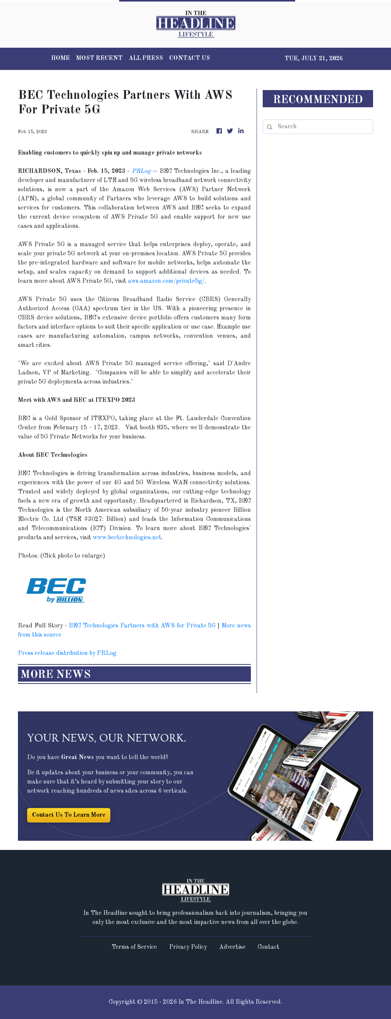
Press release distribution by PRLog (67, 653)
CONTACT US (189, 58)
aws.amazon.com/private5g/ (166, 281)
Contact (269, 947)
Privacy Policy (188, 947)
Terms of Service (134, 947)
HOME (60, 58)
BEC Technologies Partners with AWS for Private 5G (142, 626)
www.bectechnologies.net (127, 538)
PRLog (141, 171)
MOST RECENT (99, 58)
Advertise (232, 947)
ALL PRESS (146, 58)
